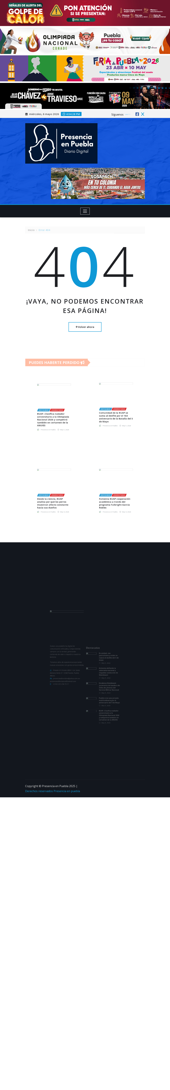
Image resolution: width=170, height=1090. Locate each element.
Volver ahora (85, 327)
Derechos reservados (39, 791)
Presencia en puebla (67, 791)
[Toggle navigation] (85, 211)
